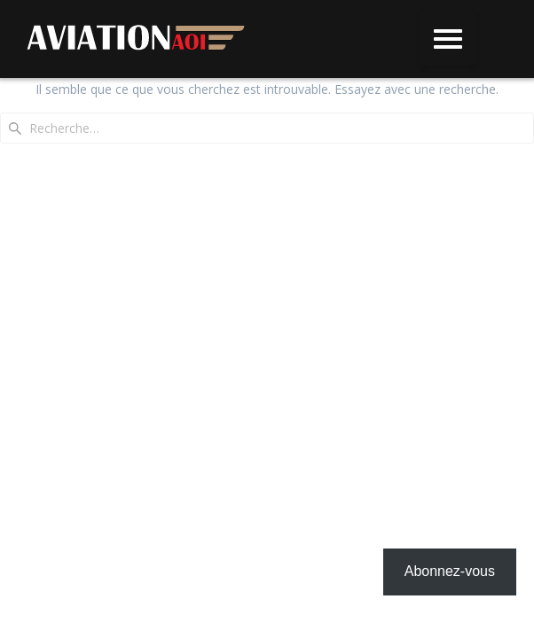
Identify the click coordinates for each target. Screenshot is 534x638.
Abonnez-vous (449, 571)
